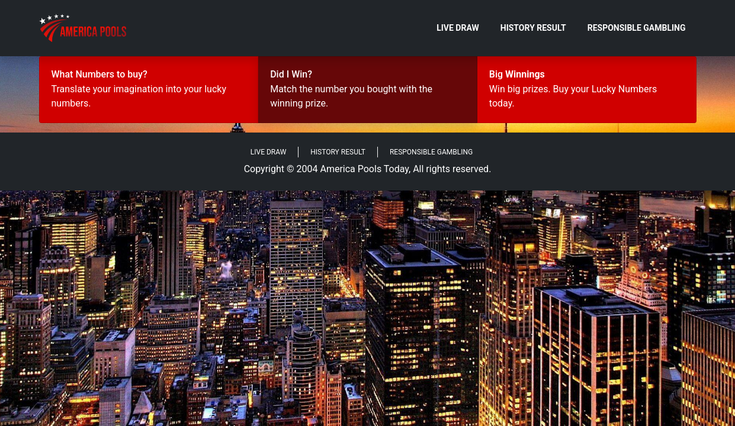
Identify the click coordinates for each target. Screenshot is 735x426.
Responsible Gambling (637, 28)
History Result (533, 28)
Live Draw (457, 28)
